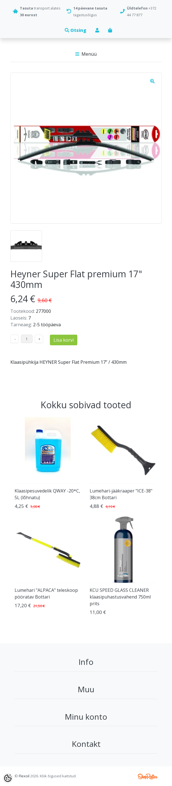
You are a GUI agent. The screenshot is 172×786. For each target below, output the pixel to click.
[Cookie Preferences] (8, 778)
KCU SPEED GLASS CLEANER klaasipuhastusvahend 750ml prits (120, 597)
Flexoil (24, 775)
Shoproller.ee (147, 776)
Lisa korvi (64, 340)
